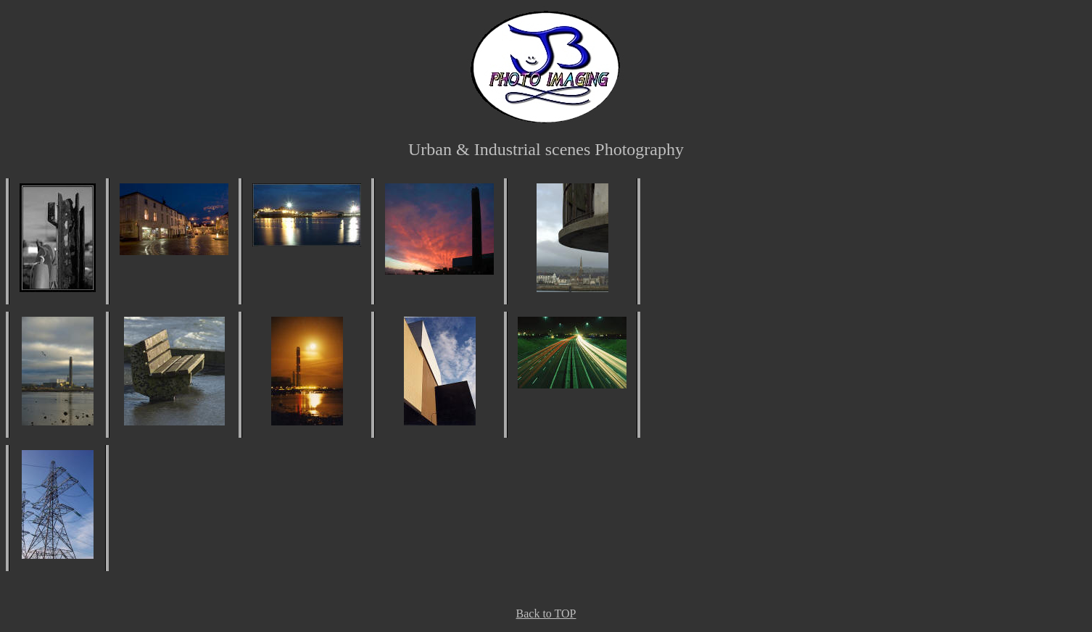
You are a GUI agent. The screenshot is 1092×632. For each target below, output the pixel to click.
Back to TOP (546, 613)
